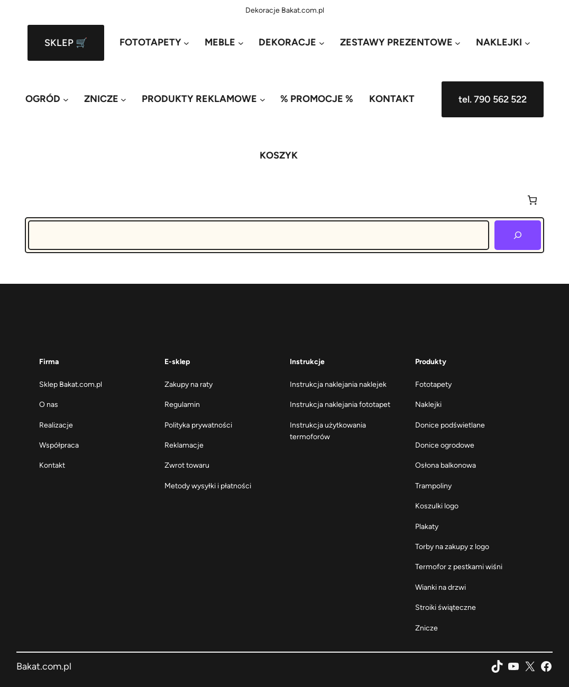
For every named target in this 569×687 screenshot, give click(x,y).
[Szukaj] (517, 235)
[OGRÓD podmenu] (46, 99)
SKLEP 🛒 (65, 43)
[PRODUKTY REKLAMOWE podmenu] (203, 99)
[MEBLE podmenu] (224, 42)
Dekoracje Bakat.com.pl (284, 10)
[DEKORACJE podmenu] (291, 42)
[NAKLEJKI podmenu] (503, 42)
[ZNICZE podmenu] (105, 99)
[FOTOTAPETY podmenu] (154, 42)
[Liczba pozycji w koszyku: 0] (532, 200)
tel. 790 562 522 (492, 99)
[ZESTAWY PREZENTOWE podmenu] (400, 42)
